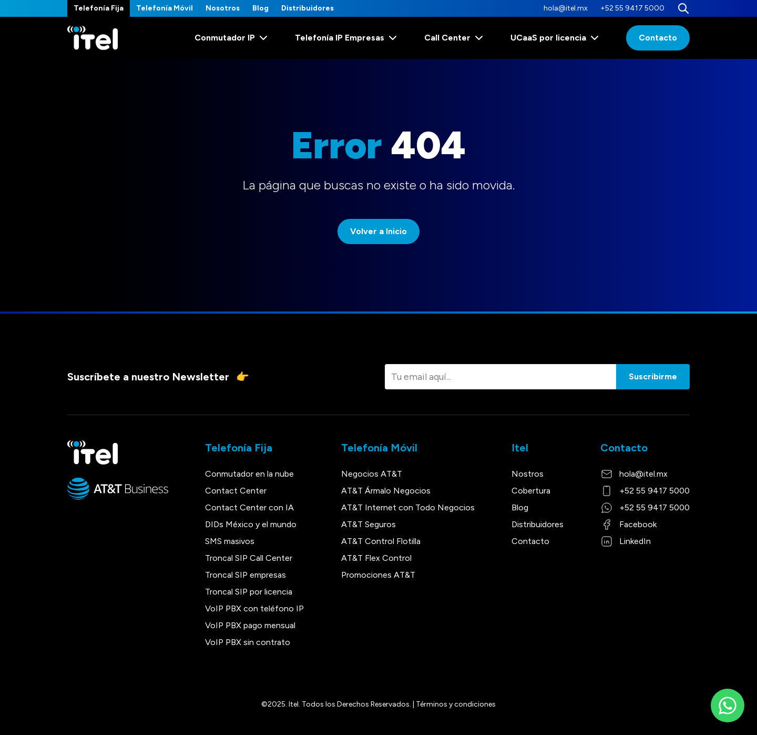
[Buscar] (683, 8)
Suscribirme (653, 376)
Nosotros (223, 8)
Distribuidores (307, 8)
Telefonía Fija (99, 8)
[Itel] (92, 38)
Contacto (658, 38)
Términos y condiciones (456, 704)
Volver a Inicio (378, 231)
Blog (260, 8)
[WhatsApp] (727, 705)
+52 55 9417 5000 (632, 8)
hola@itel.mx (566, 8)
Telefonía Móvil (164, 8)
